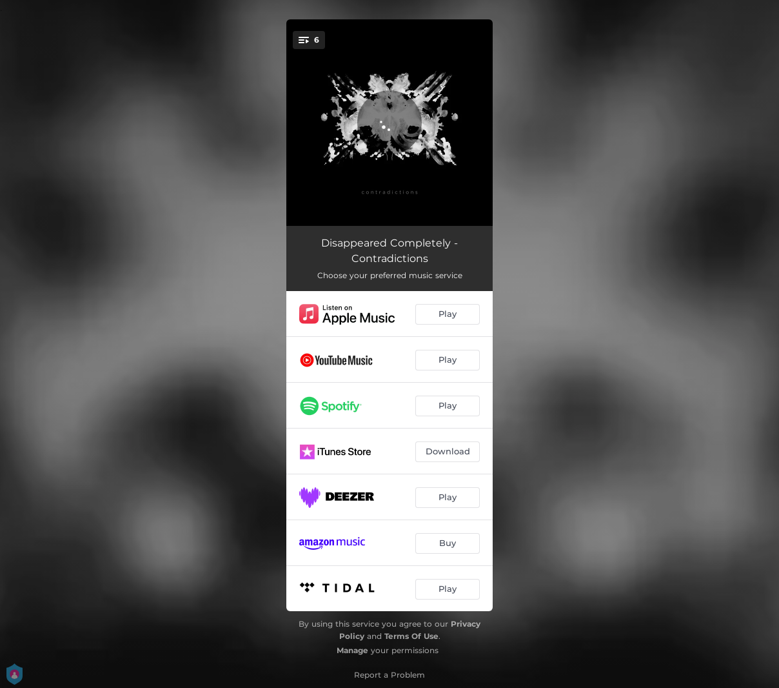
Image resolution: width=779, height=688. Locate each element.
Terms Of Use (411, 636)
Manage (352, 650)
